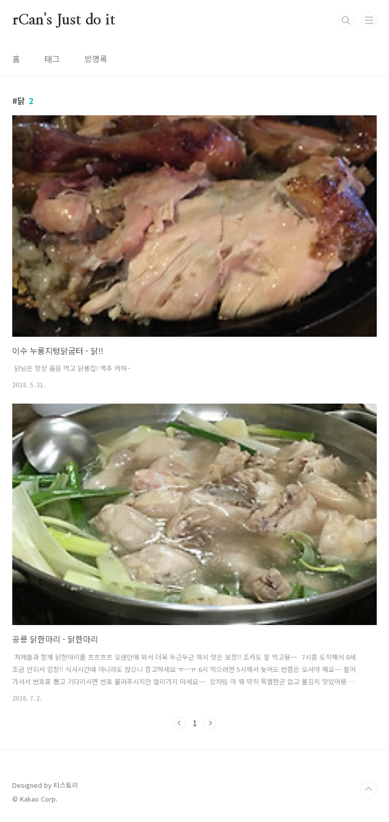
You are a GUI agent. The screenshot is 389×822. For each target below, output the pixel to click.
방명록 (95, 59)
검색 (346, 20)
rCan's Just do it (64, 20)
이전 (179, 723)
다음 (210, 723)
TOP (368, 789)
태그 (52, 59)
